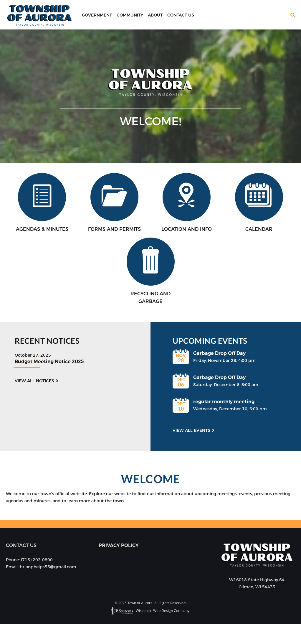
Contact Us (180, 15)
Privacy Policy (119, 545)
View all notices (34, 380)
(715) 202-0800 (37, 559)
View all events (191, 430)
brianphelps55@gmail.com (48, 566)
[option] (150, 96)
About (155, 15)
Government (97, 15)
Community (130, 15)
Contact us (21, 545)
